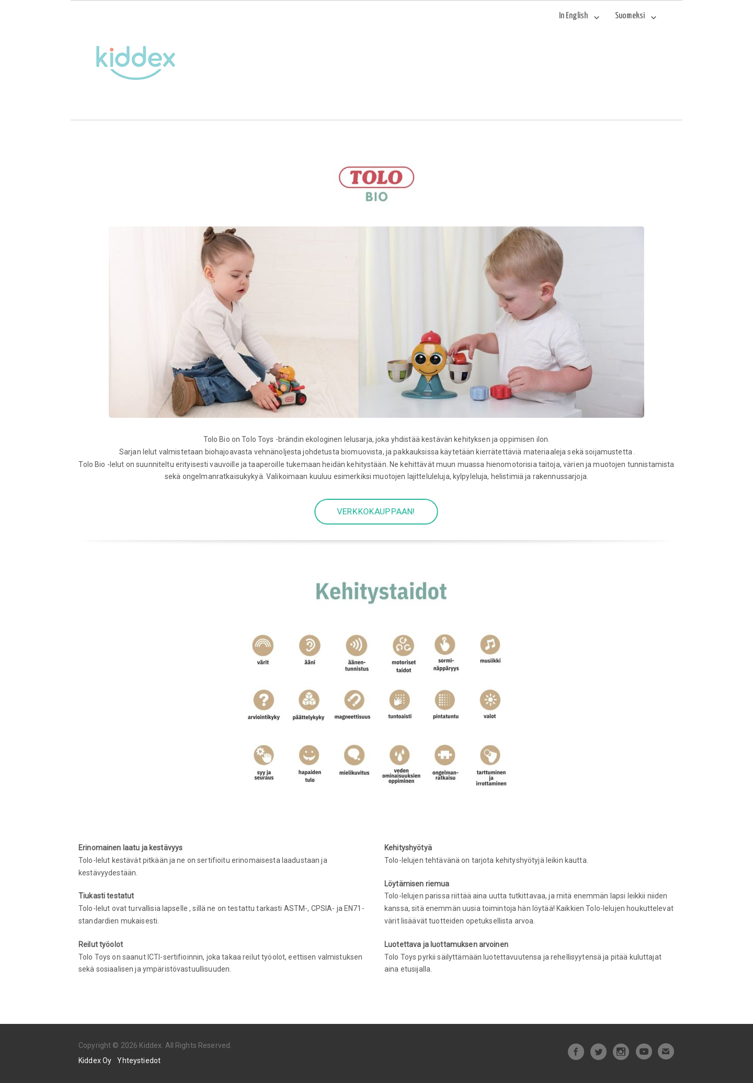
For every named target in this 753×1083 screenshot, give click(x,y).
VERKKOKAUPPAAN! (376, 512)
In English (573, 16)
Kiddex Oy (94, 1060)
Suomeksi (630, 16)
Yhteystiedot (139, 1060)
